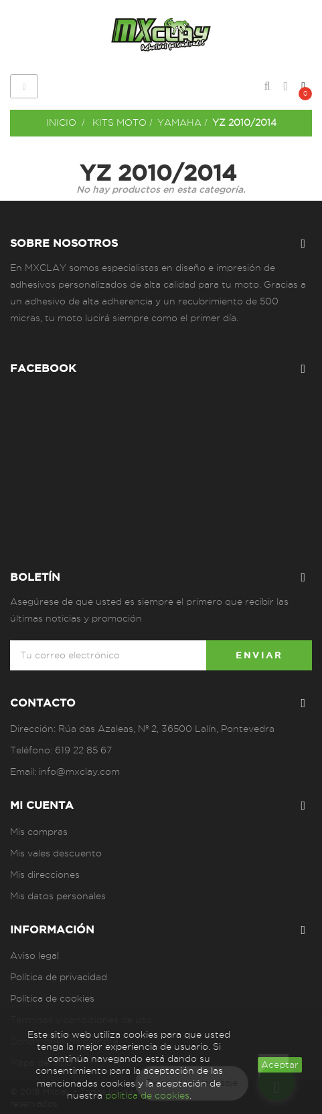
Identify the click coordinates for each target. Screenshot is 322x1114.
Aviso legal (34, 955)
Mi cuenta (42, 805)
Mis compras (39, 831)
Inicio (61, 122)
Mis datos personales (58, 896)
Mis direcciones (45, 874)
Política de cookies (52, 998)
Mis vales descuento (56, 853)
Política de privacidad (58, 976)
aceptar (280, 1064)
